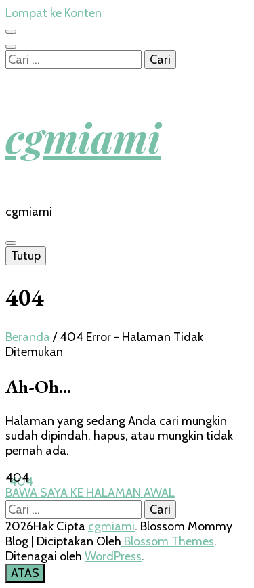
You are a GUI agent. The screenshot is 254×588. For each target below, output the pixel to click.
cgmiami (83, 137)
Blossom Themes (167, 541)
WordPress (113, 556)
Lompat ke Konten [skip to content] (53, 12)
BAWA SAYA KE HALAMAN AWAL (90, 492)
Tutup (26, 255)
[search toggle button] (10, 47)
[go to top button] (25, 573)
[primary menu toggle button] (10, 243)
